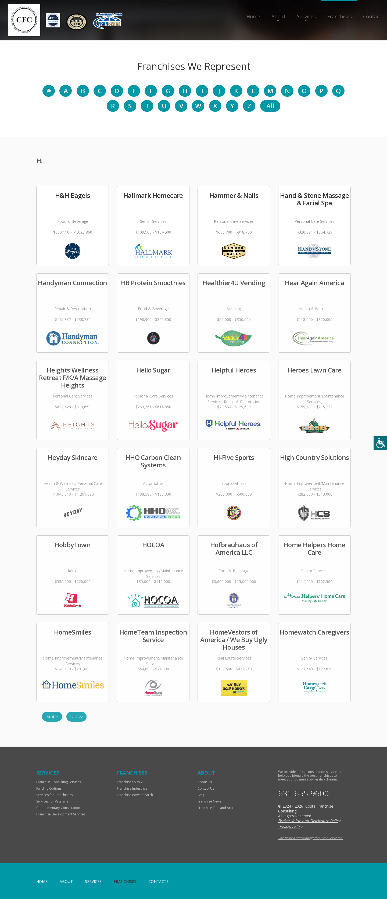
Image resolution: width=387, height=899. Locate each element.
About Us (205, 782)
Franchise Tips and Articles (218, 807)
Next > (52, 716)
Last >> (76, 716)
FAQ (201, 795)
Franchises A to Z (130, 782)
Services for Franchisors (54, 795)
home (42, 881)
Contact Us (206, 788)
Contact (372, 16)
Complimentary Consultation (58, 807)
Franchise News (209, 801)
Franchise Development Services (60, 814)
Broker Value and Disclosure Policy (309, 820)
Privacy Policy (290, 826)
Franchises (339, 16)
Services (306, 16)
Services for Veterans (52, 801)
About (278, 16)
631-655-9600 (303, 793)
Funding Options (49, 788)
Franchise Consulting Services (58, 782)
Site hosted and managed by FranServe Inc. (310, 838)
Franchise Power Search (135, 795)
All (270, 105)
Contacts (158, 881)
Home (253, 16)
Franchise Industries (132, 788)
